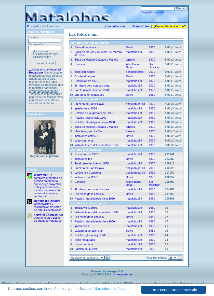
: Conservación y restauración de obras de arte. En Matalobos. (48, 205)
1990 (152, 172)
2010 (152, 71)
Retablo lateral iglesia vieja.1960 (94, 122)
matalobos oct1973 (86, 135)
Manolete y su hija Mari (88, 131)
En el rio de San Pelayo (89, 103)
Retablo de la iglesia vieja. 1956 (94, 113)
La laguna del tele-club (88, 230)
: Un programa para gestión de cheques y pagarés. (48, 217)
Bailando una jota (85, 47)
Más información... (109, 289)
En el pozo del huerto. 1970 (91, 90)
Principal (32, 26)
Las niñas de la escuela (89, 193)
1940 (152, 193)
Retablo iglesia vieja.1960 (90, 117)
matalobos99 (134, 51)
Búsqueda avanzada (152, 12)
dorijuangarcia (134, 71)
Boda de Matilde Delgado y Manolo (96, 59)
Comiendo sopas (85, 76)
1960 (152, 47)
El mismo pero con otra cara (92, 85)
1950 (152, 51)
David (129, 47)
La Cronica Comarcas (87, 172)
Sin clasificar (154, 66)
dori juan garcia (135, 103)
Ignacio (130, 59)
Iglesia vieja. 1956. (86, 108)
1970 (152, 59)
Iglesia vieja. (82, 226)
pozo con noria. (83, 140)
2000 (152, 103)
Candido (79, 64)
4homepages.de (122, 274)
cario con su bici (84, 71)
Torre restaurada (84, 239)
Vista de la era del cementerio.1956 (96, 145)
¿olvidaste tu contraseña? (45, 69)
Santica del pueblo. (86, 248)
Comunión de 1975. (86, 80)
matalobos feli (83, 158)
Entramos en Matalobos (89, 94)
